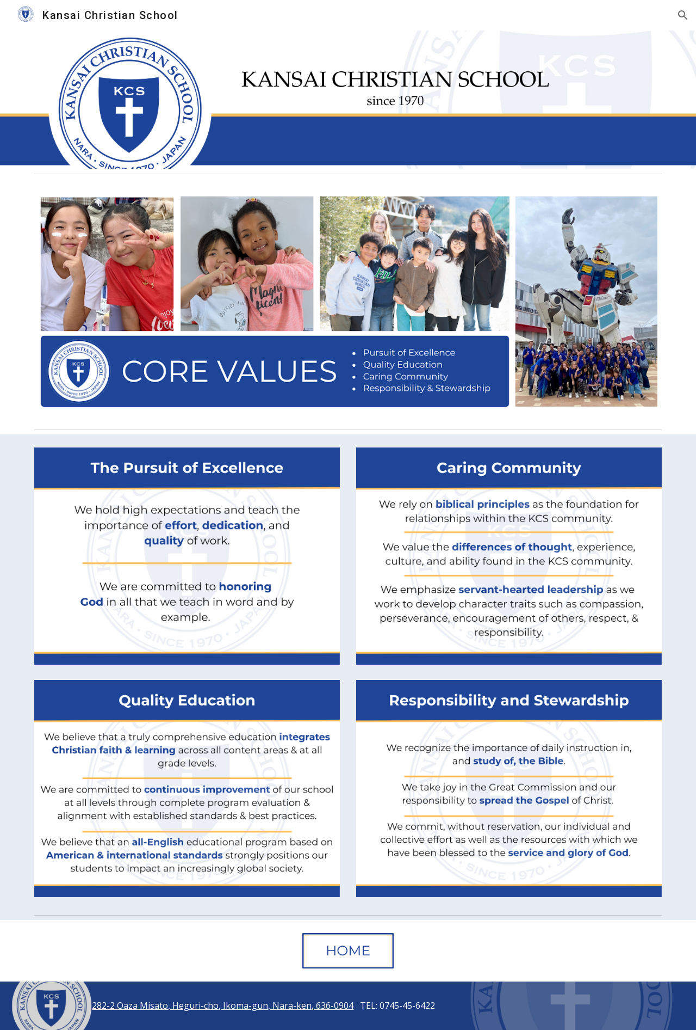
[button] (683, 15)
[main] (348, 1006)
